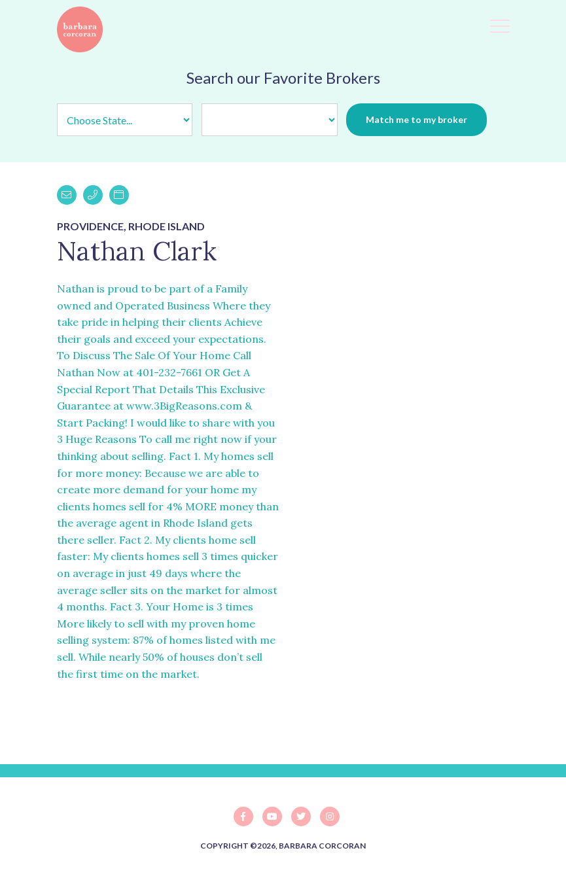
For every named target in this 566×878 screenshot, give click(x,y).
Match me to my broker (416, 119)
